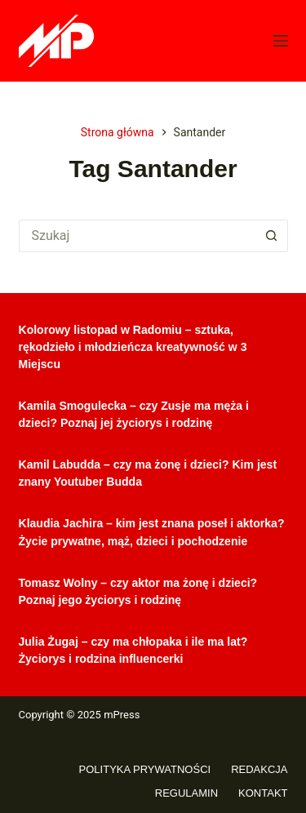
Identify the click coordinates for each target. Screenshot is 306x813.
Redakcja (259, 769)
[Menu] (280, 40)
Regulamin (186, 793)
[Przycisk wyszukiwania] (271, 236)
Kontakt (262, 793)
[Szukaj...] (137, 236)
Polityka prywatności (145, 769)
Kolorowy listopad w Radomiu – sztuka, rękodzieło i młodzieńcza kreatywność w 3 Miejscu (133, 347)
